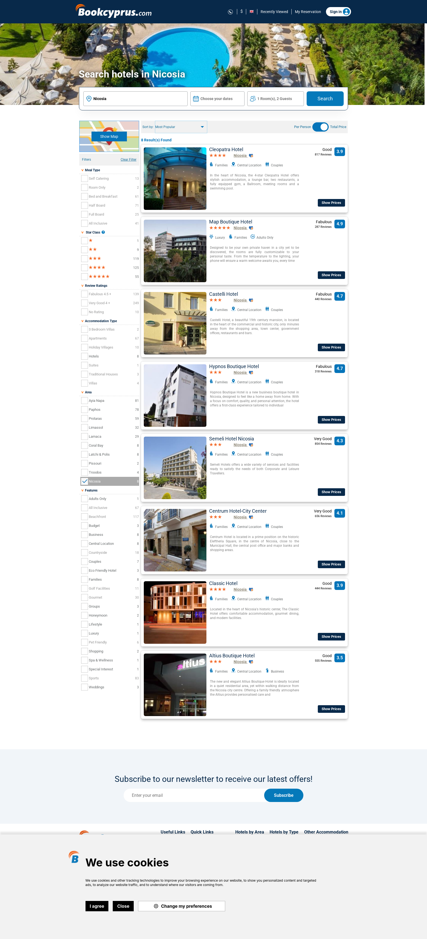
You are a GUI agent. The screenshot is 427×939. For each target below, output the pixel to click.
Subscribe (284, 795)
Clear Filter (128, 159)
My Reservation (308, 12)
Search (325, 98)
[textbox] (135, 98)
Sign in (340, 11)
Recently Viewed (274, 12)
